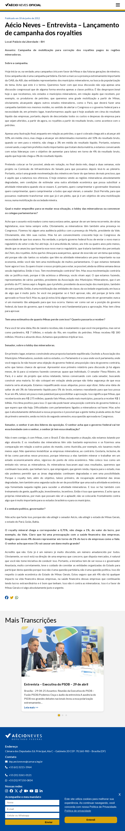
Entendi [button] (91, 819)
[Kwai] (26, 790)
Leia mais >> (31, 707)
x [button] (120, 794)
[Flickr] (36, 790)
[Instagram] (6, 790)
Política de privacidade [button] (78, 810)
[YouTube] (31, 790)
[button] (59, 715)
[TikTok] (21, 790)
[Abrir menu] (119, 4)
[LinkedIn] (41, 790)
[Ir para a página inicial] (24, 736)
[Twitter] (16, 790)
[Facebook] (11, 790)
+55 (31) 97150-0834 (21, 780)
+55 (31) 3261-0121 (20, 775)
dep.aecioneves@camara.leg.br (26, 761)
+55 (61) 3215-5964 (20, 767)
